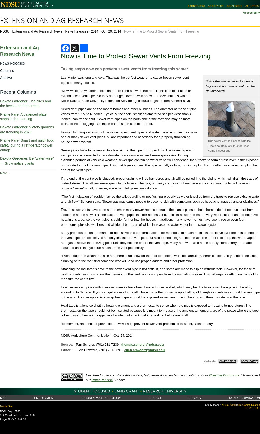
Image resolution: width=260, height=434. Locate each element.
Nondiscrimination (244, 397)
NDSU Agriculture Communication (241, 405)
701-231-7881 (252, 408)
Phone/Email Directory (102, 397)
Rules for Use (102, 380)
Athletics (252, 6)
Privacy (195, 397)
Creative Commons (224, 375)
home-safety (249, 361)
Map (3, 397)
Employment (44, 397)
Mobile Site (6, 406)
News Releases (76, 31)
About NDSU (196, 6)
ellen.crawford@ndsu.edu (144, 350)
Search (155, 397)
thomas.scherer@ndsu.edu (142, 344)
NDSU (4, 31)
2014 (95, 31)
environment (227, 361)
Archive (6, 78)
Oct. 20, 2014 (111, 31)
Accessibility (251, 12)
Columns (7, 71)
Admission (234, 6)
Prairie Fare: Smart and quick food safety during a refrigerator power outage (27, 145)
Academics (215, 6)
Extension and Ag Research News (62, 21)
